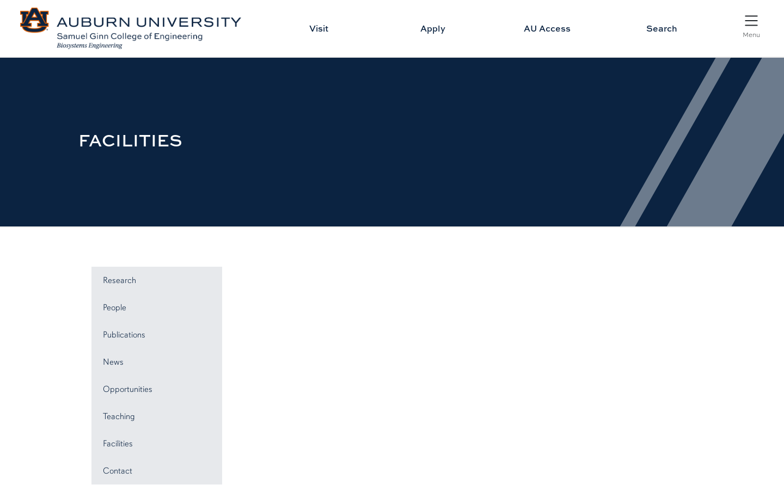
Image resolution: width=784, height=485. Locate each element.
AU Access (547, 28)
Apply (432, 28)
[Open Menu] (751, 25)
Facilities (118, 443)
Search (661, 28)
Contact (117, 470)
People (114, 307)
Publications (124, 334)
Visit (318, 28)
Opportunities (127, 389)
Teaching (119, 416)
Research (119, 280)
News (113, 362)
